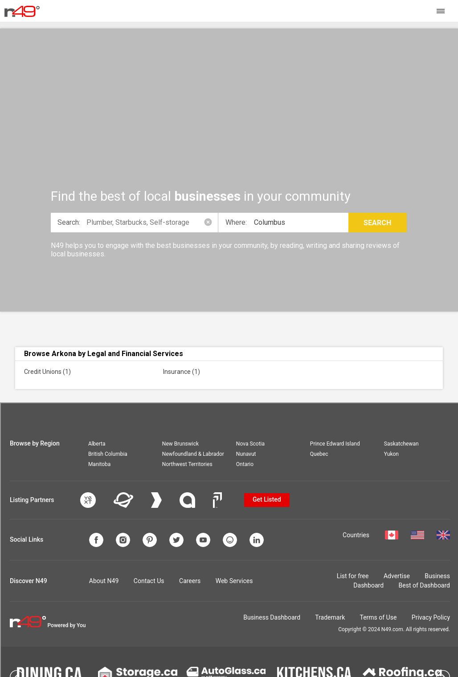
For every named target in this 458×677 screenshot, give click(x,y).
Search (377, 223)
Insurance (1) (181, 371)
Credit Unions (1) (47, 371)
